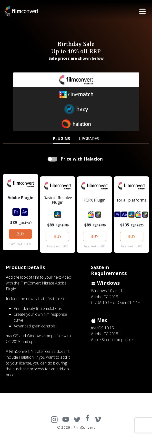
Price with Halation (81, 159)
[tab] (61, 138)
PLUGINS (61, 138)
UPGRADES (89, 138)
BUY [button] (20, 234)
